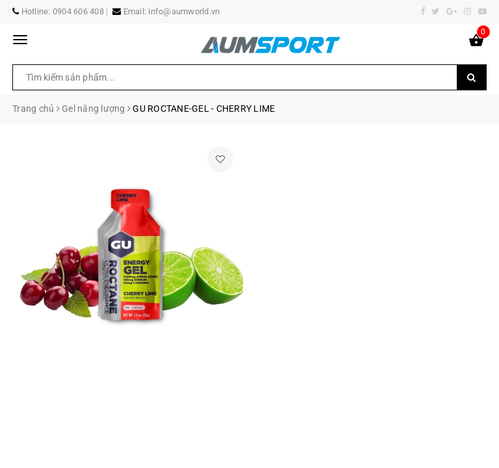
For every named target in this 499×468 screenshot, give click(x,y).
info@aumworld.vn (184, 11)
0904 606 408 (78, 11)
